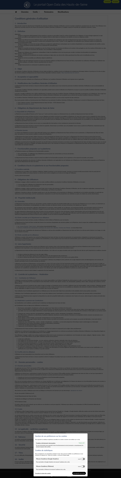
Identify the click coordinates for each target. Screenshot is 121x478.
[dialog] (61, 454)
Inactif (79, 459)
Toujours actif (81, 442)
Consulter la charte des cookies (43, 473)
